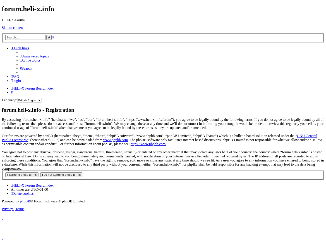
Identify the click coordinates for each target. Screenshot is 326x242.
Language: (9, 100)
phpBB (25, 201)
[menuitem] (34, 56)
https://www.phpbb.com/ (148, 144)
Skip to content (13, 28)
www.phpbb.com (115, 140)
